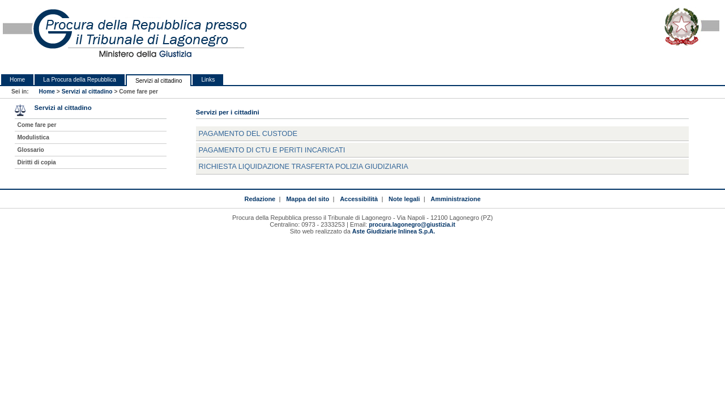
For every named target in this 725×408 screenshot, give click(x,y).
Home (17, 79)
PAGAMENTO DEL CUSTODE (248, 133)
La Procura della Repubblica (79, 79)
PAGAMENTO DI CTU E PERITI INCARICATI (272, 150)
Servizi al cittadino (158, 81)
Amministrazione (455, 199)
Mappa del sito (307, 199)
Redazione (260, 199)
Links (208, 79)
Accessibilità (359, 199)
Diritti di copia (37, 162)
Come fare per (37, 125)
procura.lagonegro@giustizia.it (412, 225)
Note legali (404, 199)
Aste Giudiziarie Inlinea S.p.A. (393, 231)
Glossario (31, 150)
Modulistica (33, 137)
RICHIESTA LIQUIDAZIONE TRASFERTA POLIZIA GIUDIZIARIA (303, 166)
